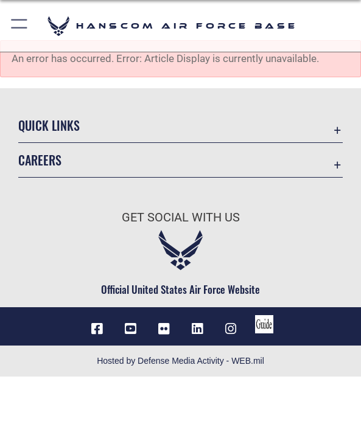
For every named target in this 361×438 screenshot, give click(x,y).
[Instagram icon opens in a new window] (231, 329)
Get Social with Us (181, 217)
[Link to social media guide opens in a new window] (264, 324)
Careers (39, 160)
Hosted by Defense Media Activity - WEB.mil (180, 361)
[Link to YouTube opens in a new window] (130, 329)
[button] (20, 26)
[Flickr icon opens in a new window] (164, 329)
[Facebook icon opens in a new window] (97, 329)
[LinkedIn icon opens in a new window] (197, 329)
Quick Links (49, 125)
